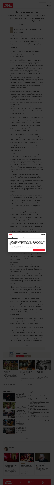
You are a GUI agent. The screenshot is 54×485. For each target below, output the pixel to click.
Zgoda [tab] (13, 237)
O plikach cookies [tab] (41, 237)
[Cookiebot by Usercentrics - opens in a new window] (41, 234)
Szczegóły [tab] (22, 237)
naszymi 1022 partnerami (15, 241)
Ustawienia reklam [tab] (32, 237)
